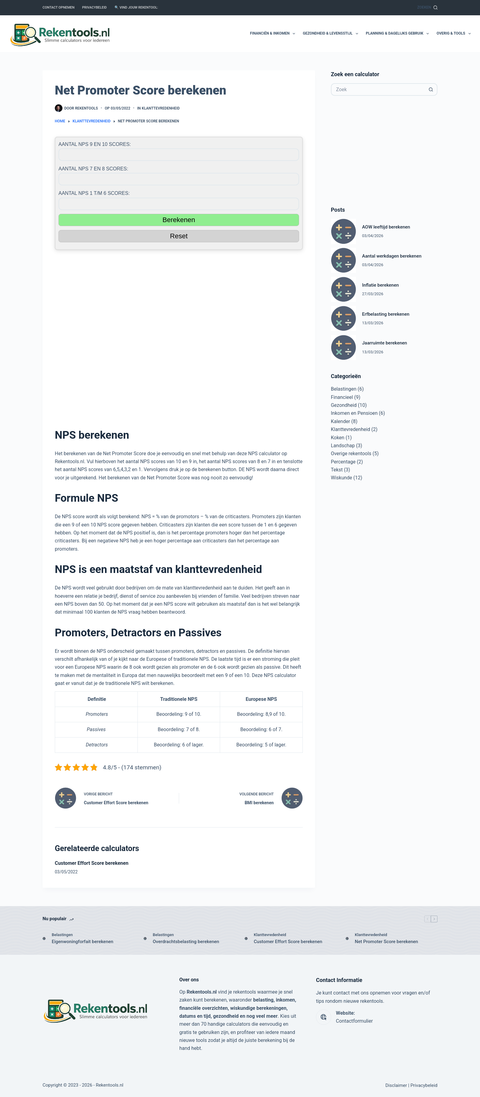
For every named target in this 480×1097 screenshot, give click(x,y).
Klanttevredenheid (161, 108)
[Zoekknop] (431, 89)
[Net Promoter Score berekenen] (347, 938)
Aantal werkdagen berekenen (392, 256)
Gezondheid (344, 405)
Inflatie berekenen (380, 285)
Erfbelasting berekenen (385, 314)
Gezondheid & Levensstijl (332, 33)
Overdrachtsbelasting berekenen (186, 941)
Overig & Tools (454, 33)
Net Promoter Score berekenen (386, 941)
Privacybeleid (94, 7)
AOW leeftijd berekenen (386, 227)
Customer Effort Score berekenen (91, 863)
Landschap (343, 445)
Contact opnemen (58, 7)
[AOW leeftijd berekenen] (343, 231)
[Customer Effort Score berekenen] (246, 938)
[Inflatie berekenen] (343, 289)
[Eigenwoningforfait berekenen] (44, 938)
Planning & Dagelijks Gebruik (398, 33)
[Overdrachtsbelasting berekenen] (145, 938)
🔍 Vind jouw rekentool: (136, 7)
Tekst (337, 470)
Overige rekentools (351, 453)
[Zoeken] (427, 8)
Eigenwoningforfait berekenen (82, 941)
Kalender (340, 421)
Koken (337, 438)
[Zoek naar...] (378, 89)
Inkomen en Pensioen (354, 413)
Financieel (342, 397)
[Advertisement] (179, 336)
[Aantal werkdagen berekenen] (343, 260)
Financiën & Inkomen (274, 33)
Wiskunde (341, 478)
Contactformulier (354, 1021)
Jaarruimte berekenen (384, 343)
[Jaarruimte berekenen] (343, 347)
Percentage (343, 462)
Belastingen (344, 389)
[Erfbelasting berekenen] (343, 318)
